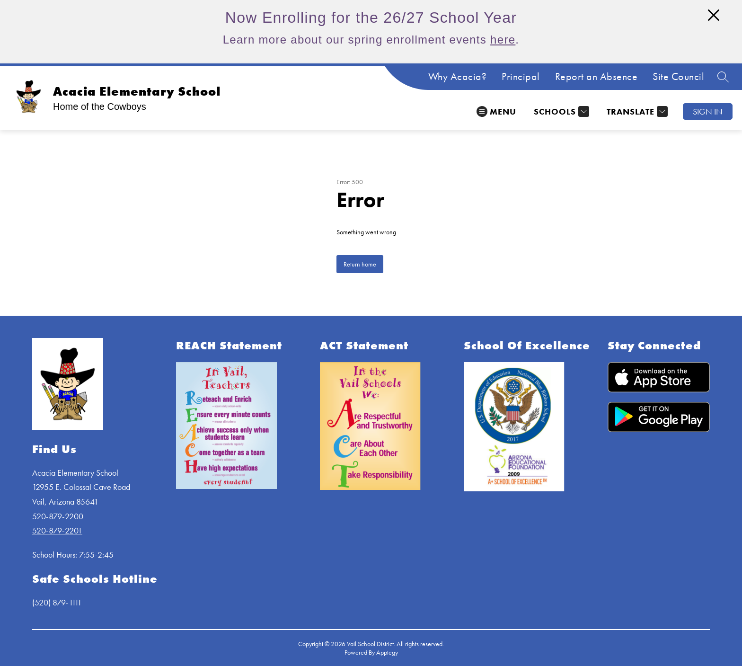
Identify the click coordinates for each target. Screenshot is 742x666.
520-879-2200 (57, 516)
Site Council (678, 76)
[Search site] (723, 76)
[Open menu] (496, 111)
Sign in (708, 111)
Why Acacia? (457, 76)
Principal (521, 76)
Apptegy (387, 652)
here (502, 39)
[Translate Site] (636, 111)
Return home (360, 264)
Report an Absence (596, 76)
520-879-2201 (57, 530)
